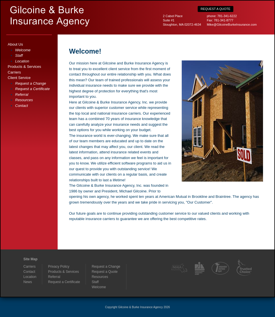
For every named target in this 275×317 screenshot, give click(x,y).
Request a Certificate (32, 89)
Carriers (14, 72)
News (27, 282)
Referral (21, 94)
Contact (21, 105)
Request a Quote (215, 9)
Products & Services (24, 66)
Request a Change (30, 83)
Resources (24, 100)
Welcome (23, 50)
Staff (19, 55)
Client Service (19, 78)
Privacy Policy (58, 267)
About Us (15, 44)
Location (22, 61)
